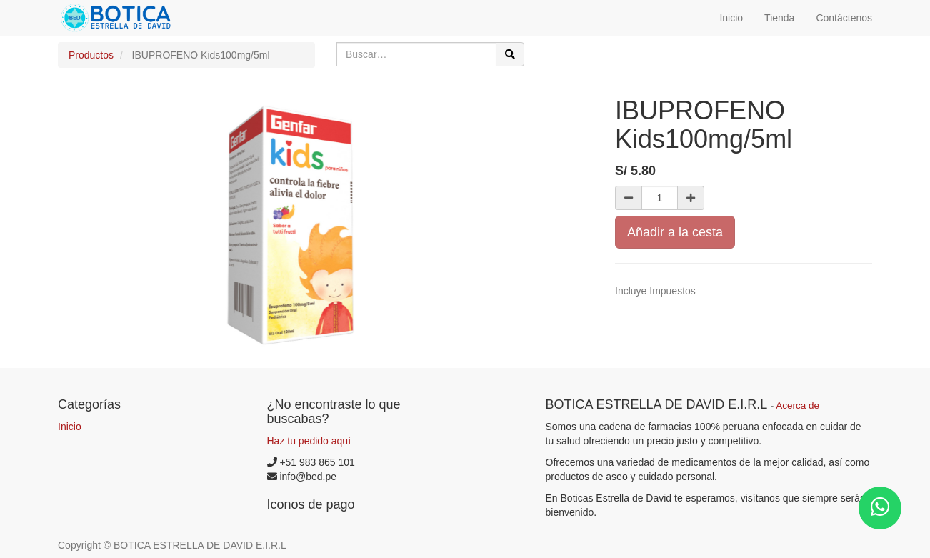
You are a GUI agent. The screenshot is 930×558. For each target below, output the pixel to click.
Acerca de (797, 405)
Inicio (69, 426)
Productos (91, 55)
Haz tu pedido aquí (309, 441)
